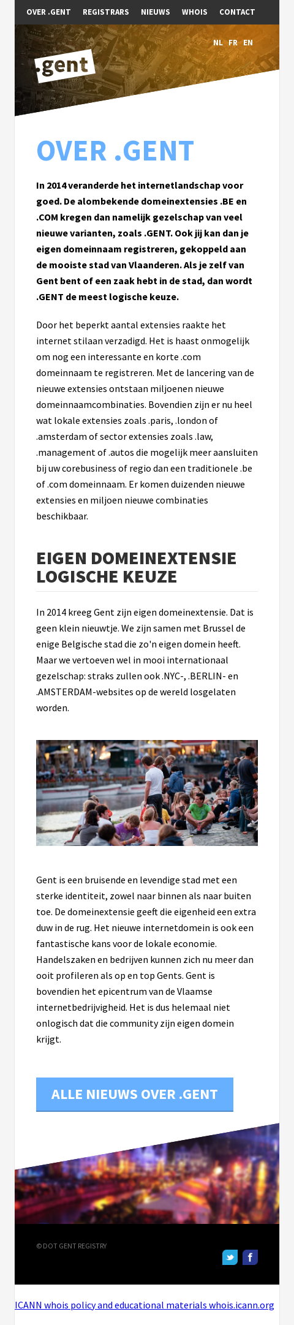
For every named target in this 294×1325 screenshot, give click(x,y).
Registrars (106, 12)
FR (233, 43)
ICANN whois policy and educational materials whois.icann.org (144, 1305)
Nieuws (155, 12)
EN (248, 43)
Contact (237, 12)
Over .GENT (48, 12)
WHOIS (195, 12)
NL (218, 43)
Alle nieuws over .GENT (134, 1093)
